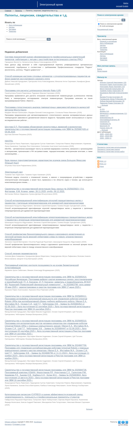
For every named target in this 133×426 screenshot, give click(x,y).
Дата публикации (15, 25)
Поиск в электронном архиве (110, 24)
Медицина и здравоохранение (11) (113, 113)
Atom (102, 166)
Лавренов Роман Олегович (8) (111, 103)
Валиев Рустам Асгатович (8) (111, 97)
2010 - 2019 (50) (106, 136)
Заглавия (12, 29)
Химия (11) (104, 115)
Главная (8, 11)
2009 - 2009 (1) (105, 138)
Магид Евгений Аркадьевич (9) (112, 89)
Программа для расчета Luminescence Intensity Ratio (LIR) (33, 90)
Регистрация (102, 71)
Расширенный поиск (105, 29)
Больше (89, 409)
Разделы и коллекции (108, 41)
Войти (126, 3)
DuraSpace (38, 422)
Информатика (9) (106, 118)
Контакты (8, 424)
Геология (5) (104, 122)
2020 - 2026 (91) (106, 134)
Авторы (12, 27)
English (125, 6)
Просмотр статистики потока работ (111, 151)
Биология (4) (105, 126)
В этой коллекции (106, 26)
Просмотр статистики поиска (108, 149)
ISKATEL (9, 141)
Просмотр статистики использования (111, 147)
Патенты (18, 11)
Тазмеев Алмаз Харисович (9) (111, 91)
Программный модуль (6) (110, 120)
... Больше (104, 105)
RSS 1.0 (103, 161)
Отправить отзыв (19, 424)
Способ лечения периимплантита (21, 253)
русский (119, 6)
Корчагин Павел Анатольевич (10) (113, 85)
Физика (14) (104, 111)
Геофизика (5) (105, 124)
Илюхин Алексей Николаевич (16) (113, 82)
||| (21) (102, 109)
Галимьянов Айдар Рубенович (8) (113, 99)
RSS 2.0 (103, 164)
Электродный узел (14, 172)
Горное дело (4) (106, 128)
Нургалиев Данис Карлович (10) (112, 87)
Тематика (12, 31)
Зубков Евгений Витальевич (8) (112, 101)
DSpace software (11, 422)
